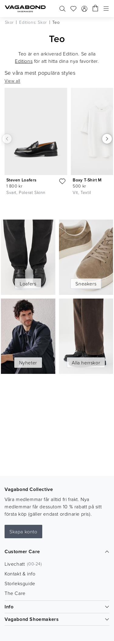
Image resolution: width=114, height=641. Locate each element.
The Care (15, 593)
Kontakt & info (20, 573)
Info (57, 606)
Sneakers (85, 283)
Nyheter (28, 362)
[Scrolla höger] (107, 139)
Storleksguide (20, 583)
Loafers (28, 283)
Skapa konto (23, 531)
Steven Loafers (21, 180)
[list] (57, 148)
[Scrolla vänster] (7, 138)
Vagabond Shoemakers (57, 619)
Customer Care (57, 551)
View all (12, 81)
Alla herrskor (86, 362)
